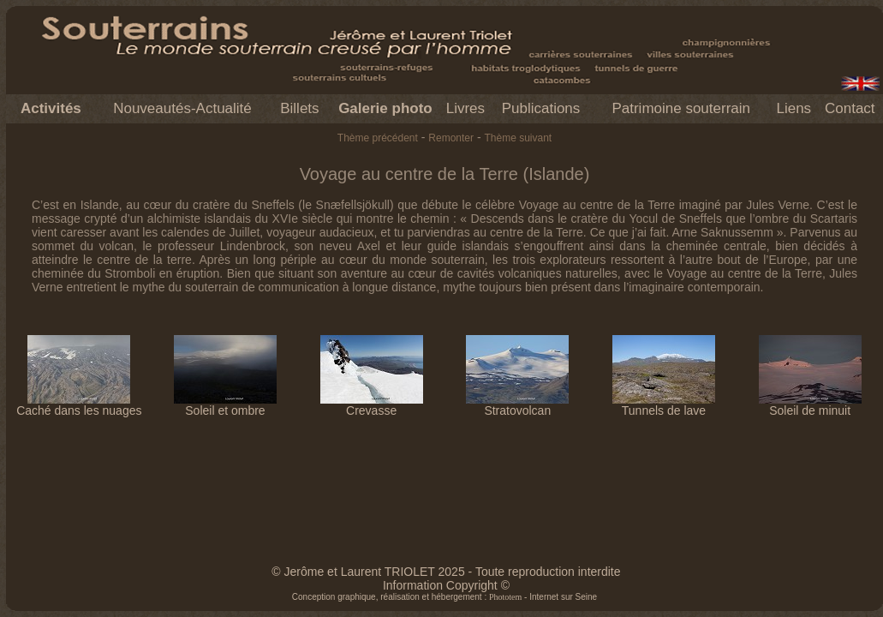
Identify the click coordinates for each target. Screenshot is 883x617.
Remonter (451, 138)
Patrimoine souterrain (681, 108)
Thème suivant (518, 138)
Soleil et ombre (225, 404)
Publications (541, 108)
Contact (850, 108)
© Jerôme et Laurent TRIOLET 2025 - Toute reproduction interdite (445, 571)
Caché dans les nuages (78, 404)
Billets (299, 108)
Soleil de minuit (810, 404)
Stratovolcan (517, 404)
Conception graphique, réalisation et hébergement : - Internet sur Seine (444, 597)
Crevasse (371, 404)
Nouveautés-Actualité (182, 108)
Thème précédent (377, 138)
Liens (793, 108)
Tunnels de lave (663, 404)
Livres (465, 108)
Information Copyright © (446, 585)
